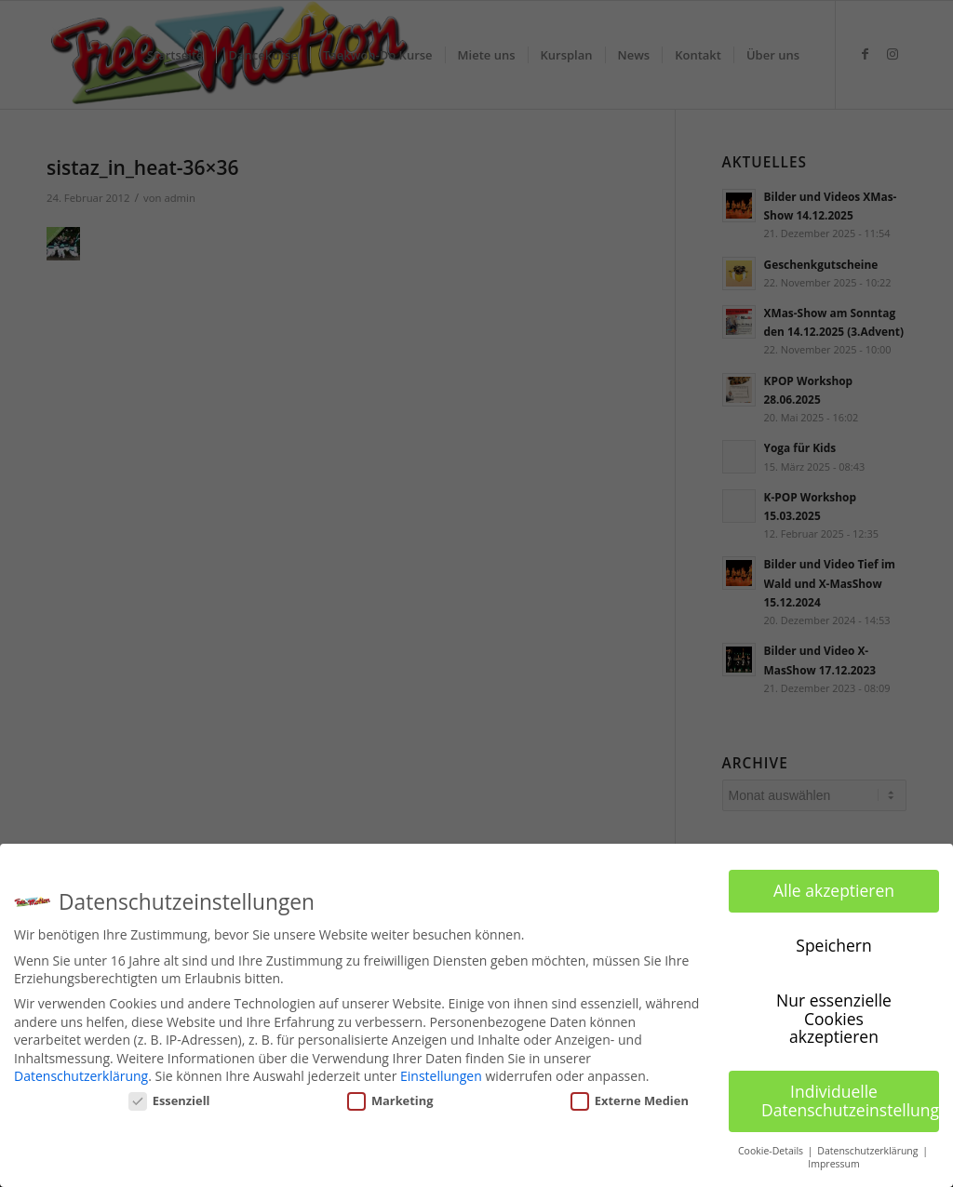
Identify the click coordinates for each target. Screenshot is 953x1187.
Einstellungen (441, 1076)
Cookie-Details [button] (772, 1149)
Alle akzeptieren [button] (833, 890)
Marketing (390, 1100)
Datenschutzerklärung (81, 1076)
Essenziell (169, 1100)
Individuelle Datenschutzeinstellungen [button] (850, 1100)
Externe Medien (629, 1100)
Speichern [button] (833, 945)
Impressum (833, 1163)
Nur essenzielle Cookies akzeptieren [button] (834, 1018)
